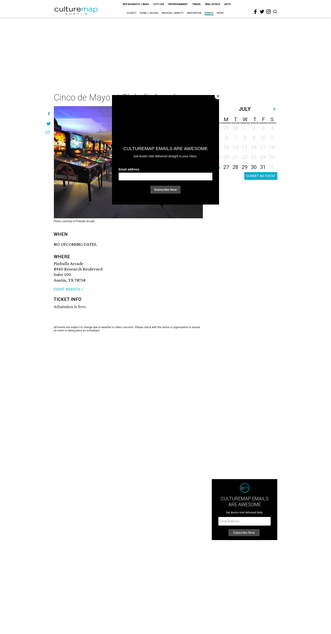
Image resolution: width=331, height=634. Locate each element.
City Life (158, 4)
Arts (227, 4)
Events (209, 13)
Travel (196, 4)
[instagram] (268, 11)
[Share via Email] (47, 132)
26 (217, 167)
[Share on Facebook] (49, 114)
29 (244, 167)
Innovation (194, 13)
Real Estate (212, 4)
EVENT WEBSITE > (68, 289)
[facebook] (255, 11)
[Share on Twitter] (49, 123)
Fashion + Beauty (173, 13)
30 (254, 167)
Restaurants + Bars (136, 4)
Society (131, 13)
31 (263, 167)
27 (226, 167)
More (220, 13)
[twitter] (262, 11)
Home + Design (149, 13)
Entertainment (178, 4)
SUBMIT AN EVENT (261, 176)
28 (235, 167)
